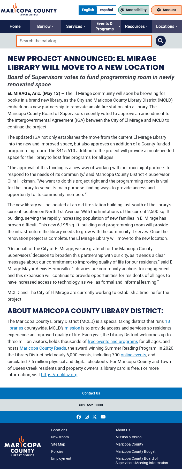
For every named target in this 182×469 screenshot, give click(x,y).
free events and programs (113, 341)
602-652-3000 (91, 405)
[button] (15, 26)
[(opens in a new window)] (79, 416)
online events (133, 355)
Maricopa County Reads (43, 348)
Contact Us (91, 393)
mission (72, 328)
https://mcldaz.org (59, 374)
